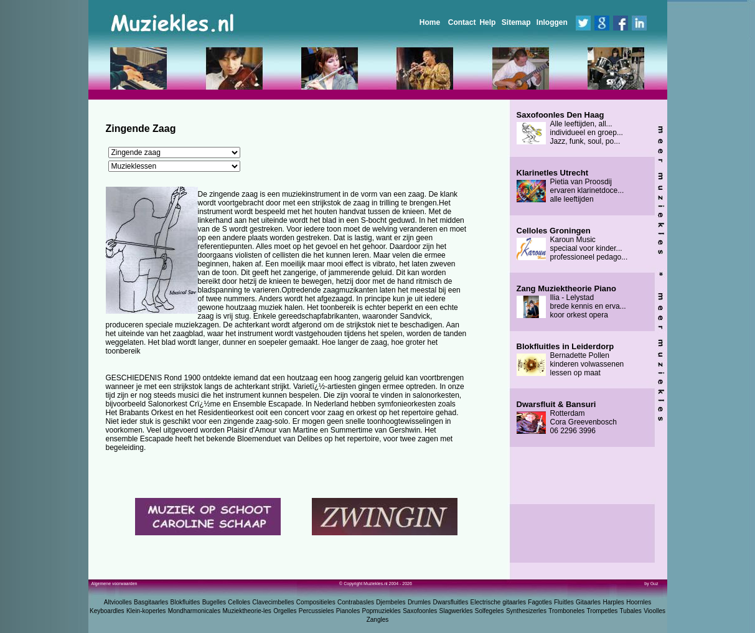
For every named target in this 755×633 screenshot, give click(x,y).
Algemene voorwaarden (114, 583)
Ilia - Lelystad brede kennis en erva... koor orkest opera (571, 301)
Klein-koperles (146, 610)
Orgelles (284, 610)
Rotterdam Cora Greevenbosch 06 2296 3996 (567, 417)
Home (430, 22)
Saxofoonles (420, 610)
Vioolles (654, 610)
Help (487, 22)
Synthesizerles (526, 610)
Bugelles (214, 602)
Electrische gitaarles (497, 602)
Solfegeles (489, 610)
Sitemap (516, 22)
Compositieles (315, 602)
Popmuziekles (381, 610)
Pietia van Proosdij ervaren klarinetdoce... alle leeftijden (570, 186)
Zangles (378, 619)
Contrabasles (355, 602)
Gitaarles (588, 602)
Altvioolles (118, 602)
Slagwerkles (456, 610)
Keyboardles (107, 610)
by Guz (651, 583)
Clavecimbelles (273, 602)
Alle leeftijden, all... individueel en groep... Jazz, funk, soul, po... (570, 128)
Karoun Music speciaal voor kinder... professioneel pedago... (572, 244)
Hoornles (638, 602)
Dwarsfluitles (450, 602)
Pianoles (348, 610)
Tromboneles (566, 610)
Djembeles (390, 602)
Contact (462, 22)
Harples (613, 602)
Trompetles (602, 610)
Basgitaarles (151, 602)
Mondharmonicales (194, 610)
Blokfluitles (185, 602)
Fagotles (539, 602)
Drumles (419, 602)
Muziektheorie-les (247, 610)
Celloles (239, 602)
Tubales (631, 610)
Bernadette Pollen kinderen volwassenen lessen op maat (570, 359)
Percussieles (316, 610)
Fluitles (564, 602)
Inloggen (552, 22)
